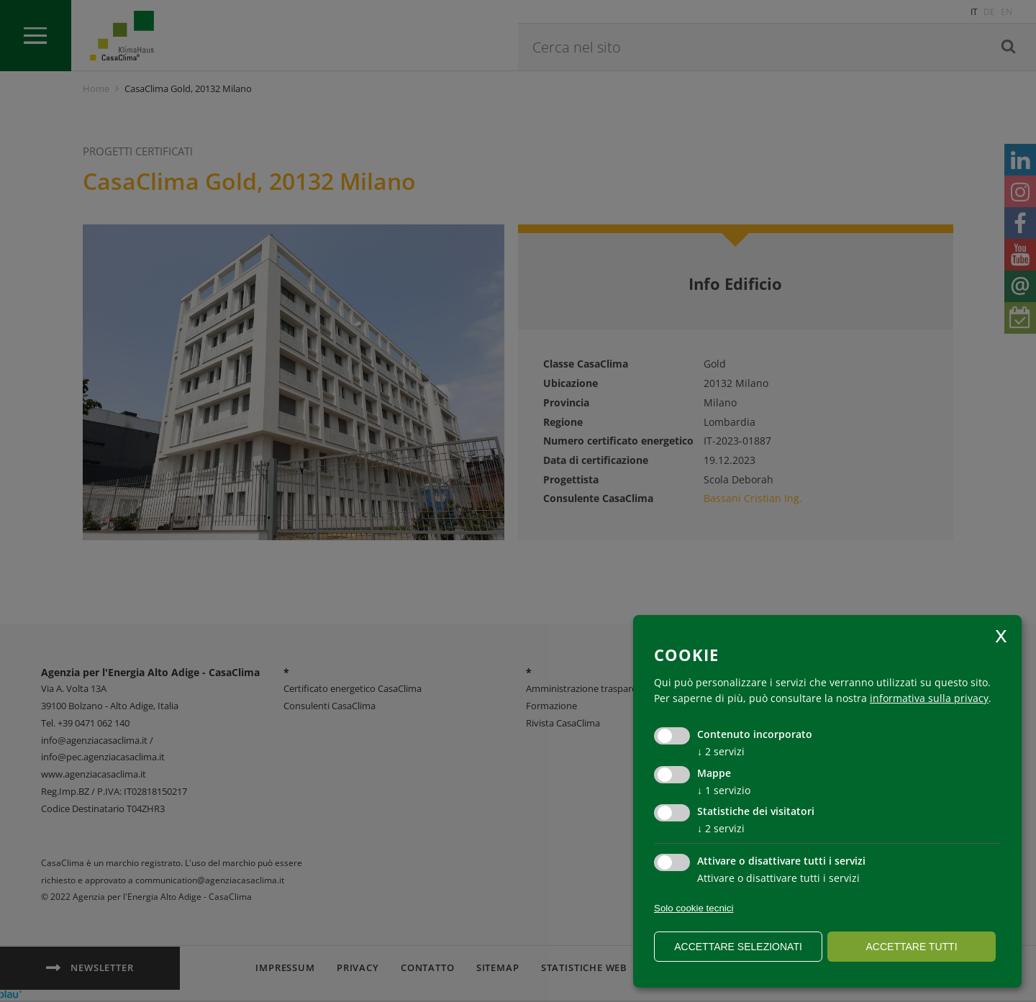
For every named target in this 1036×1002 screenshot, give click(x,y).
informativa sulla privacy (929, 698)
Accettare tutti (911, 946)
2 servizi (721, 751)
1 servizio (723, 790)
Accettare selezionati (738, 946)
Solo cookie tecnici (693, 908)
